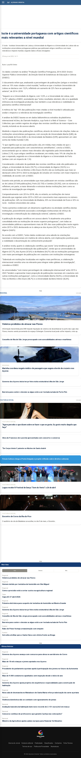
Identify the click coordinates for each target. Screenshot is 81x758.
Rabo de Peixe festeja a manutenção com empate (22, 629)
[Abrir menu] (3, 2)
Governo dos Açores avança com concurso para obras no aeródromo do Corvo (34, 654)
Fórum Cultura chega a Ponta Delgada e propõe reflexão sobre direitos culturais (35, 459)
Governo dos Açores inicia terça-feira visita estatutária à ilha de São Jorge (33, 381)
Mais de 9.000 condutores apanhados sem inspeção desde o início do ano (32, 676)
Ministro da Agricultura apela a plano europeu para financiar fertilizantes (32, 721)
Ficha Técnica (67, 743)
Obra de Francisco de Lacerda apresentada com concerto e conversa (31, 438)
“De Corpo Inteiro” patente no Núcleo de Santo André (24, 448)
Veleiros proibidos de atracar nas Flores (22, 324)
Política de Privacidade (41, 746)
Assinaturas (55, 746)
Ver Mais (78, 293)
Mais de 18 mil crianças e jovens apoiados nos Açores (24, 661)
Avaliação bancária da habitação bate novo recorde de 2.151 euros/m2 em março (36, 707)
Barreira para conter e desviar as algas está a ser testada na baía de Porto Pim (34, 392)
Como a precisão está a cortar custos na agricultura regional (27, 590)
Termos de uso (27, 746)
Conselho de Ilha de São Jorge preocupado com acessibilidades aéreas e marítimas (36, 339)
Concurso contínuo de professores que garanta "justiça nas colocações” (32, 714)
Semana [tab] (40, 570)
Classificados (48, 743)
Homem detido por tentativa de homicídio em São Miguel (25, 584)
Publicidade (39, 743)
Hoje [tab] (15, 570)
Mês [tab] (66, 570)
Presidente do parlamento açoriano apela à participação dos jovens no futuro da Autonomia (40, 669)
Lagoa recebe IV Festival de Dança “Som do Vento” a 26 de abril (29, 488)
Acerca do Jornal (14, 743)
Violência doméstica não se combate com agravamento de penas (29, 700)
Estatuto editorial (27, 743)
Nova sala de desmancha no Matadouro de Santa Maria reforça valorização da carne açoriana (40, 693)
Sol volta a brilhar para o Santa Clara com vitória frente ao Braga (28, 635)
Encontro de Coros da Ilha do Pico (16, 516)
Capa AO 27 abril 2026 (11, 597)
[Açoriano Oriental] (40, 738)
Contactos (58, 743)
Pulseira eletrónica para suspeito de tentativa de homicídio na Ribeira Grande (34, 603)
